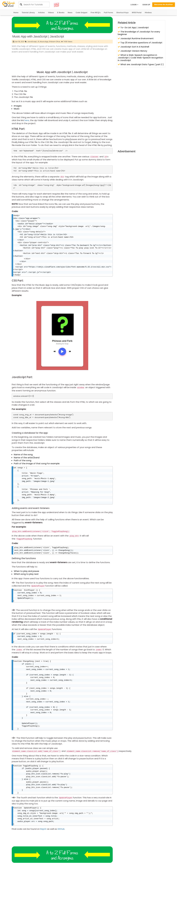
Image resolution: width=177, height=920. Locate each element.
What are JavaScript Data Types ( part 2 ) (141, 64)
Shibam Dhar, (54, 41)
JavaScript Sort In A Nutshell (133, 46)
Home (15, 12)
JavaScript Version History (132, 51)
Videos (51, 12)
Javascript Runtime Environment (136, 38)
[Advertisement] (62, 61)
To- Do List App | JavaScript (133, 27)
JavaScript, (32, 41)
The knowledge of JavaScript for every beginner (139, 33)
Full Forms (108, 12)
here (26, 120)
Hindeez (148, 12)
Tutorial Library (28, 12)
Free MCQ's (96, 12)
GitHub (61, 841)
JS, (38, 41)
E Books (60, 12)
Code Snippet (81, 12)
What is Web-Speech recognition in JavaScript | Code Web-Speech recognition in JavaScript (140, 58)
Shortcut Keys (122, 12)
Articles (41, 12)
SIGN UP (146, 4)
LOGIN (134, 4)
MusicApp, (44, 41)
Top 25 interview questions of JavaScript (140, 42)
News (70, 12)
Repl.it (43, 841)
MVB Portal (136, 12)
